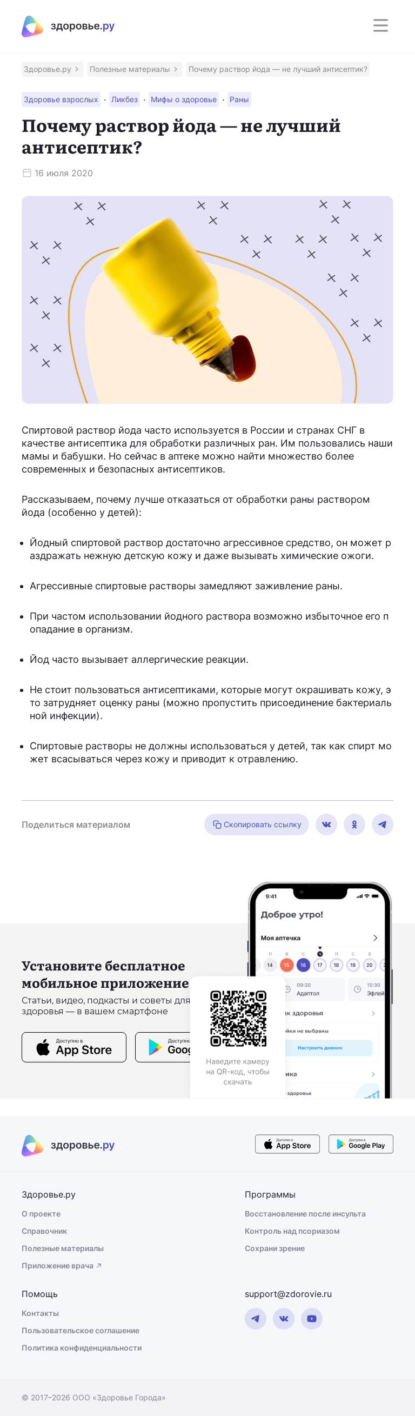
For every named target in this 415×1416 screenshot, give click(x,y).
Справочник (44, 1230)
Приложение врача (62, 1265)
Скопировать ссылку (257, 824)
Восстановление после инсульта (305, 1213)
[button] (52, 69)
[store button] (74, 1049)
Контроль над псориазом (292, 1230)
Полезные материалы (63, 1248)
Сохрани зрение (275, 1248)
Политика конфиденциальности (82, 1347)
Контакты (40, 1313)
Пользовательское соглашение (80, 1330)
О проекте (41, 1213)
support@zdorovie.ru (288, 1293)
